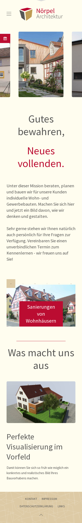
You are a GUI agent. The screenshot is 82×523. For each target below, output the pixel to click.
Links (61, 506)
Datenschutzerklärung (36, 506)
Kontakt (31, 499)
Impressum (49, 499)
